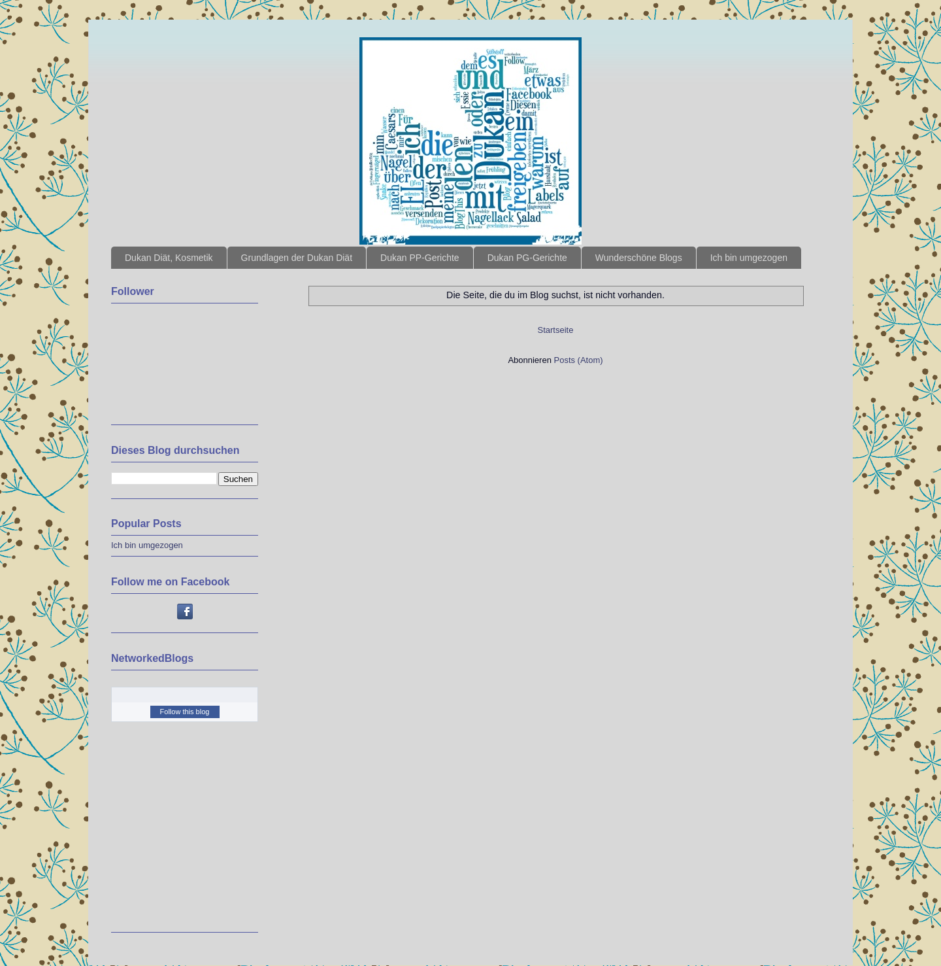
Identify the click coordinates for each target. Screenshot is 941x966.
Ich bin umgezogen (748, 257)
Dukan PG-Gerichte (527, 257)
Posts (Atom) (578, 360)
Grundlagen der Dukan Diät (296, 257)
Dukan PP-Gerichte (419, 257)
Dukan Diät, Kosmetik (169, 257)
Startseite (556, 330)
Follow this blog (185, 712)
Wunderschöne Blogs (638, 257)
